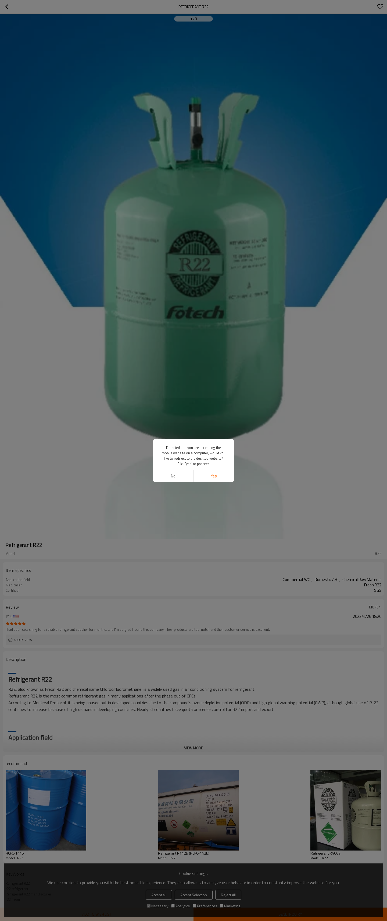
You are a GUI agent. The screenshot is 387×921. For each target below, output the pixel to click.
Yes (214, 476)
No (173, 476)
